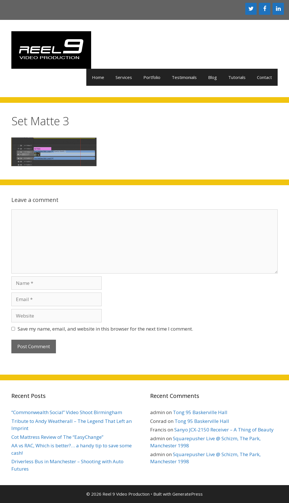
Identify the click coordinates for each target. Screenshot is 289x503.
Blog (212, 77)
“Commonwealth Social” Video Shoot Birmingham (66, 412)
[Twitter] (251, 9)
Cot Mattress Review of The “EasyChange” (57, 437)
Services (124, 77)
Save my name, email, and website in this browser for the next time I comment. (105, 328)
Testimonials (184, 77)
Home (98, 77)
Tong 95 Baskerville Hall (200, 412)
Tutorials (237, 77)
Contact (264, 77)
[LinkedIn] (278, 9)
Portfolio (151, 77)
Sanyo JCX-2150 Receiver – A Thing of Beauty (224, 429)
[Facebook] (264, 9)
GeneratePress (187, 494)
